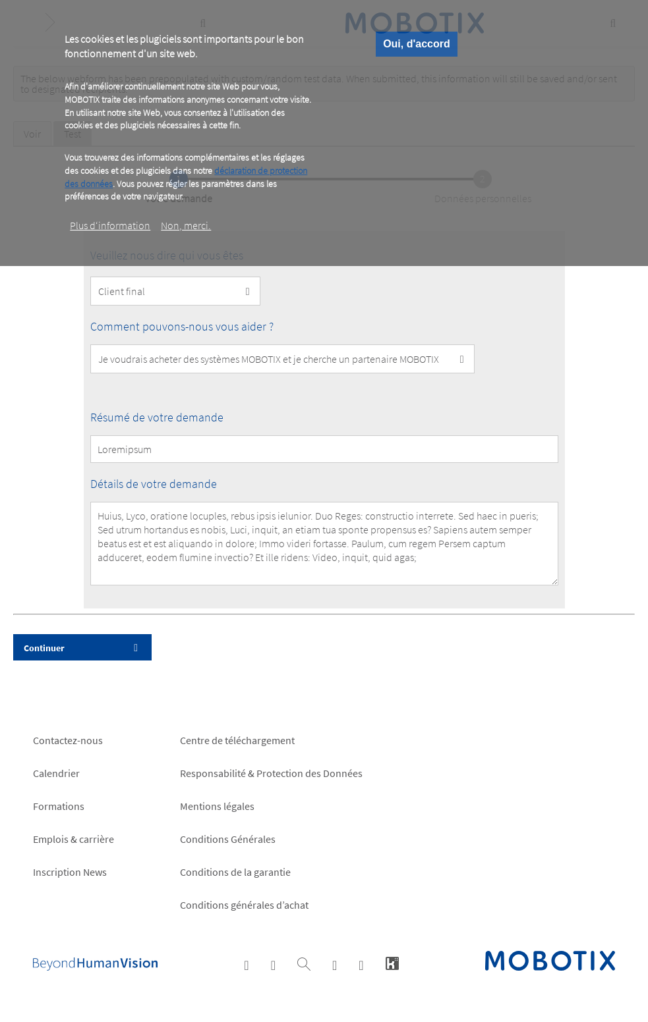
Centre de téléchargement (237, 740)
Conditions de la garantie (235, 871)
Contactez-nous (68, 740)
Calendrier (56, 773)
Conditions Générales (228, 839)
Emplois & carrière (73, 839)
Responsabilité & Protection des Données (271, 773)
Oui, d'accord (416, 43)
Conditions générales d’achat (244, 904)
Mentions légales (217, 806)
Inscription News (70, 871)
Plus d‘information (110, 225)
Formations (58, 806)
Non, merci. (186, 225)
